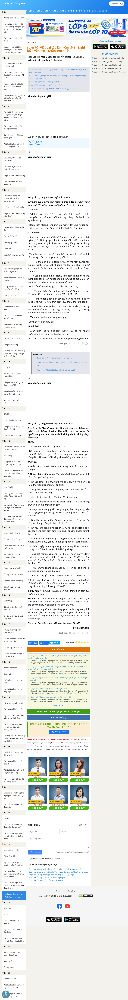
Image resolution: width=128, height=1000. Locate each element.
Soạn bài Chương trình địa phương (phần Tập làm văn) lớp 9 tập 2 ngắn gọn (58, 872)
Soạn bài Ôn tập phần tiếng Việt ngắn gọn (46, 880)
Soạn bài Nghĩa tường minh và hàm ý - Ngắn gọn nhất (52, 88)
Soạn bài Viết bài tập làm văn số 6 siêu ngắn (55, 358)
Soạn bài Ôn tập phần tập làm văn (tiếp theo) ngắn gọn (51, 874)
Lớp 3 (79, 10)
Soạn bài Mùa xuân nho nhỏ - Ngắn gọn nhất (50, 697)
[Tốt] (82, 343)
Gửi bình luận (35, 852)
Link (38, 753)
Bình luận (32, 643)
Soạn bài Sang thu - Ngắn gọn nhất (45, 82)
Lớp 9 (31, 10)
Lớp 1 (95, 10)
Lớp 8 (39, 10)
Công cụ (103, 10)
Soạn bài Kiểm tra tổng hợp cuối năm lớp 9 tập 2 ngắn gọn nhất (55, 869)
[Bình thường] (78, 343)
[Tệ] (74, 343)
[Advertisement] (110, 91)
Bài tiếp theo (70, 649)
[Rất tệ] (70, 343)
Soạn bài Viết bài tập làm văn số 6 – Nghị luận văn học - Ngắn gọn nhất (56, 48)
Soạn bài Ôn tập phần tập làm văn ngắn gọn (47, 877)
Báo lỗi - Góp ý (58, 717)
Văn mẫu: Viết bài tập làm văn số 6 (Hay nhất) (56, 370)
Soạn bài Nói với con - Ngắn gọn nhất (46, 85)
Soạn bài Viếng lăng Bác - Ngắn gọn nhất (48, 688)
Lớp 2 (87, 10)
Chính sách (70, 891)
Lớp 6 (55, 10)
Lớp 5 (63, 10)
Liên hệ (58, 891)
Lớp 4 (71, 10)
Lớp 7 (47, 10)
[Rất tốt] (86, 343)
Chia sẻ (44, 643)
